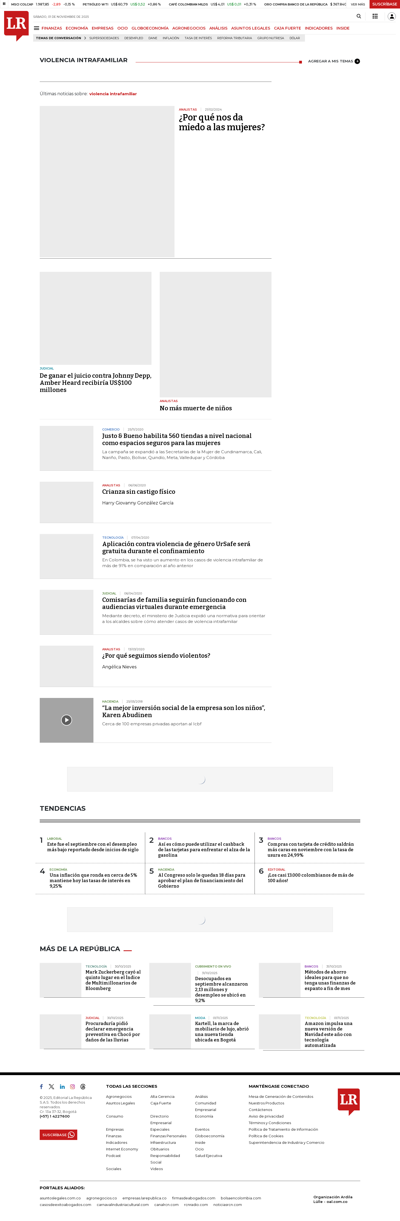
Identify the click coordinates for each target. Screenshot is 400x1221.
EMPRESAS (102, 28)
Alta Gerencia (162, 1096)
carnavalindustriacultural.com (123, 1204)
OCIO (122, 28)
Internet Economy (122, 1149)
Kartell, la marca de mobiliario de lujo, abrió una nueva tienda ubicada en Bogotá (222, 1032)
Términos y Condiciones (270, 1123)
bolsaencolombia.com (241, 1198)
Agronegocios (119, 1096)
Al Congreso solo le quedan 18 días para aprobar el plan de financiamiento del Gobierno (201, 881)
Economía (204, 1116)
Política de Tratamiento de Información (283, 1129)
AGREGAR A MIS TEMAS (334, 61)
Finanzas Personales (168, 1136)
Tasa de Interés (198, 38)
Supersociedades (104, 38)
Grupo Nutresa (271, 38)
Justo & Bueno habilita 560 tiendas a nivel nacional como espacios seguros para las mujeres (177, 439)
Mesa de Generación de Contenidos (281, 1096)
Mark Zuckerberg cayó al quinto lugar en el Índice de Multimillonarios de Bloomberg (113, 980)
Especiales (159, 1129)
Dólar (295, 38)
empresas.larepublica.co (144, 1198)
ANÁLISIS (218, 28)
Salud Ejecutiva (208, 1155)
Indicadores (116, 1142)
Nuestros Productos (266, 1103)
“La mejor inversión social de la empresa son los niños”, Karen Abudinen (183, 711)
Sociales (113, 1169)
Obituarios (159, 1149)
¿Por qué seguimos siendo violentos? (156, 655)
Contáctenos (260, 1109)
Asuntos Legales (120, 1103)
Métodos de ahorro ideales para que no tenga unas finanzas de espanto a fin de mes (330, 980)
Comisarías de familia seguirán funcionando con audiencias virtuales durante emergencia (174, 603)
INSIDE (343, 28)
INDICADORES (319, 28)
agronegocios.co (101, 1198)
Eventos (202, 1129)
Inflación (171, 38)
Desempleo (133, 38)
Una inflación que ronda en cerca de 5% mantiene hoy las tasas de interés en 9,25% (93, 881)
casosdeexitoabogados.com (65, 1204)
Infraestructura (163, 1142)
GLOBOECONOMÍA (150, 28)
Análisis (201, 1096)
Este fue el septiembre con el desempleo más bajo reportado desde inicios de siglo (93, 847)
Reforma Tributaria (234, 38)
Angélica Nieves (119, 666)
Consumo (114, 1116)
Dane (152, 38)
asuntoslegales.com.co (60, 1198)
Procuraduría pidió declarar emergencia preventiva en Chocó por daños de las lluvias (112, 1032)
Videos (156, 1169)
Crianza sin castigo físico (138, 491)
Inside (200, 1142)
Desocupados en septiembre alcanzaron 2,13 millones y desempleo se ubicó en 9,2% (221, 989)
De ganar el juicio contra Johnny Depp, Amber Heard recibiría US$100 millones (96, 383)
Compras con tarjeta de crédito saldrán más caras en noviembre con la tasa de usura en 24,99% (311, 850)
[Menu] (37, 28)
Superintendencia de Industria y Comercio (286, 1142)
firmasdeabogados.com (193, 1198)
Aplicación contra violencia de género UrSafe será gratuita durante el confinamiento (176, 547)
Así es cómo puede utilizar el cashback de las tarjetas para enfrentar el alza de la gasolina (204, 850)
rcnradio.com (196, 1204)
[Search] (358, 16)
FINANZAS (52, 28)
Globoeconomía (209, 1136)
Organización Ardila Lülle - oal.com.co (333, 1199)
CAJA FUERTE (287, 28)
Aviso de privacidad (266, 1116)
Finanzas (113, 1136)
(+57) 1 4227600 (55, 1116)
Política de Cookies (266, 1136)
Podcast (113, 1155)
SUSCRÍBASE (384, 4)
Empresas (115, 1129)
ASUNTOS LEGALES (250, 28)
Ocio (199, 1149)
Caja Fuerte (160, 1103)
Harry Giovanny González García (137, 503)
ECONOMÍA (77, 28)
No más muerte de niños (196, 408)
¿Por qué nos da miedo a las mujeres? (222, 122)
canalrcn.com (166, 1204)
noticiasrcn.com (227, 1204)
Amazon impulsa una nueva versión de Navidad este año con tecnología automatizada (329, 1034)
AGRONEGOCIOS (188, 28)
